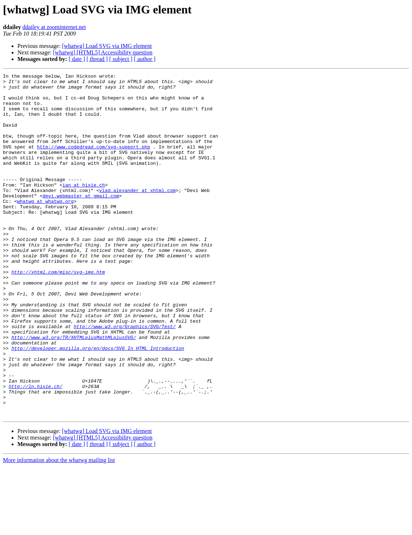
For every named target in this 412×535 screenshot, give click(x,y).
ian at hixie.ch (83, 207)
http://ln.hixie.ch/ (35, 449)
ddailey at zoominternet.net (54, 27)
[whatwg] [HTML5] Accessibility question (102, 52)
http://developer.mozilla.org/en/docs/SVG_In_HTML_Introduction (97, 403)
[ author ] (145, 59)
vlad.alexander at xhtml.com (137, 214)
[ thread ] (97, 59)
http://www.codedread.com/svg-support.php (93, 162)
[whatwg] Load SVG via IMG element (107, 46)
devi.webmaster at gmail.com (80, 220)
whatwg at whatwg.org (45, 227)
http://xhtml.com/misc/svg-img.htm (58, 312)
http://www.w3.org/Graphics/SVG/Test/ (125, 377)
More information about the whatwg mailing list (59, 529)
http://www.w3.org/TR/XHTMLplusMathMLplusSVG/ (73, 390)
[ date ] (77, 59)
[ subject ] (120, 59)
